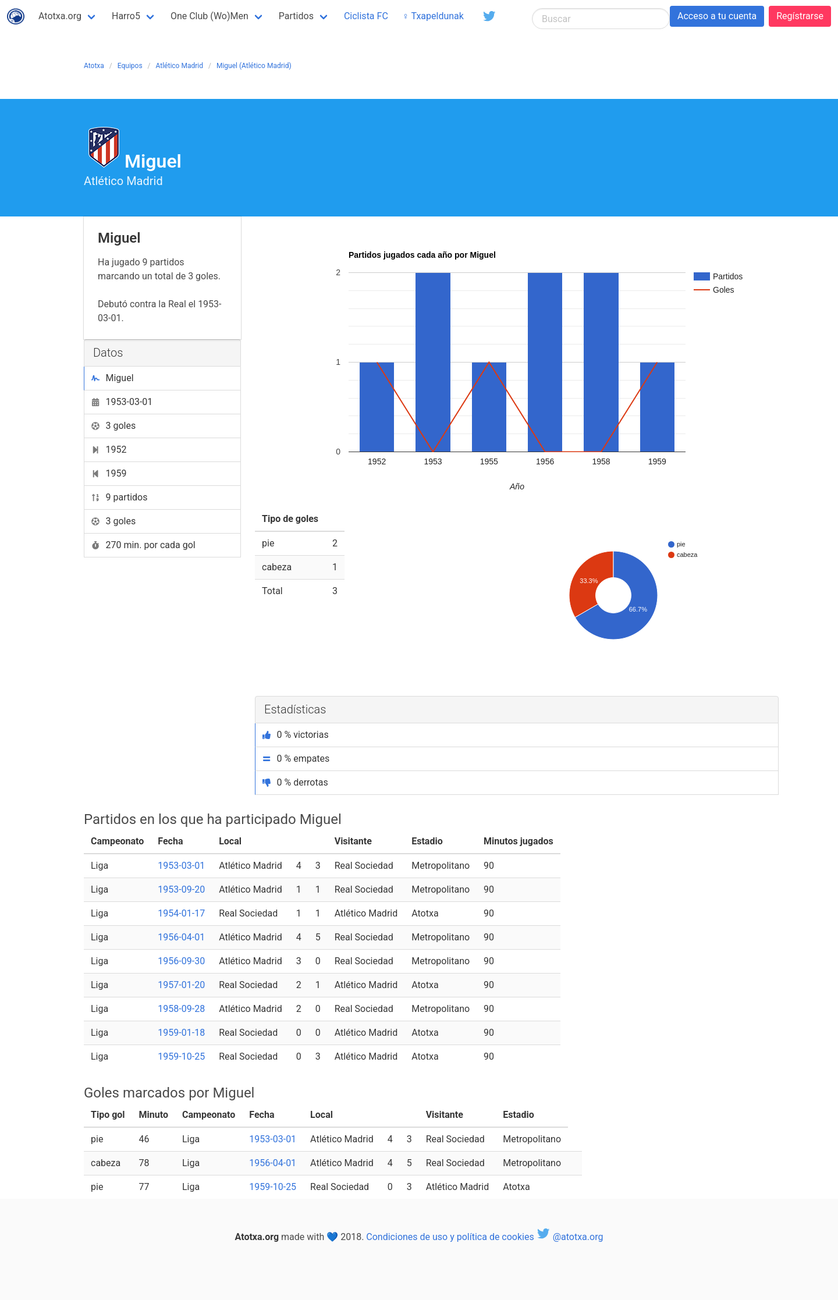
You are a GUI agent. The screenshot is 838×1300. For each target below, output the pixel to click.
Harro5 (126, 16)
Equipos (130, 66)
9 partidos (119, 497)
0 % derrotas (295, 782)
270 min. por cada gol (143, 544)
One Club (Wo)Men (209, 16)
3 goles (113, 425)
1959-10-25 (181, 1056)
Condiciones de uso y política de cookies (450, 1236)
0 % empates (295, 758)
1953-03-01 (121, 401)
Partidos (296, 16)
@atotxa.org (570, 1236)
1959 (108, 473)
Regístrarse (799, 16)
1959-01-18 (181, 1032)
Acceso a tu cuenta (717, 16)
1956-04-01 (181, 937)
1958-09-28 (181, 1008)
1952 (108, 449)
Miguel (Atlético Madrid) (254, 66)
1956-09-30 (181, 961)
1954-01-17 (181, 913)
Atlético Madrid (179, 66)
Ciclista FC (366, 16)
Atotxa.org (59, 16)
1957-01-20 (181, 984)
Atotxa (94, 66)
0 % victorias (295, 734)
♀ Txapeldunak (433, 16)
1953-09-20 (181, 889)
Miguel (112, 377)
